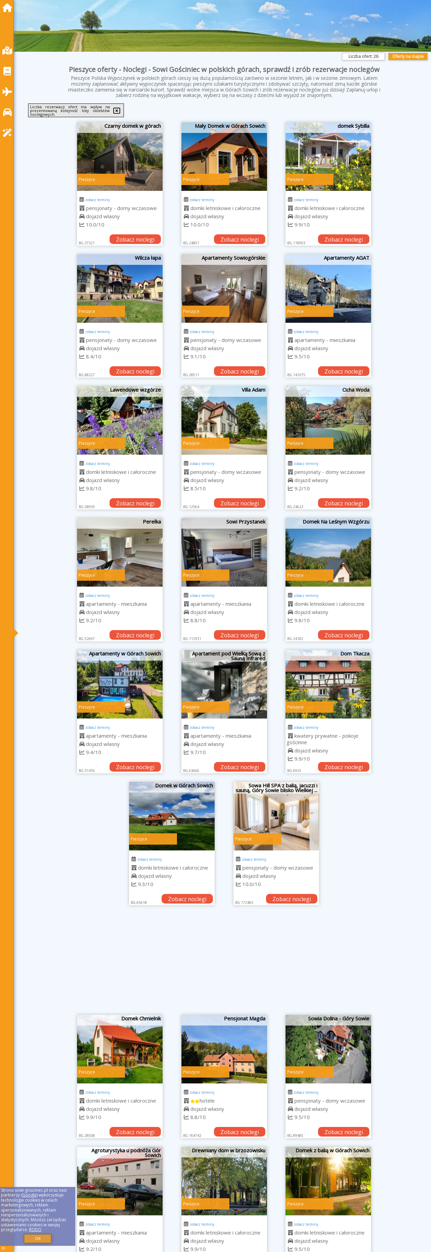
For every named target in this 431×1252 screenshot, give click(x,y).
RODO (35, 1229)
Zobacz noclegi (135, 239)
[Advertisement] (224, 963)
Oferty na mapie (408, 56)
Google (29, 1195)
